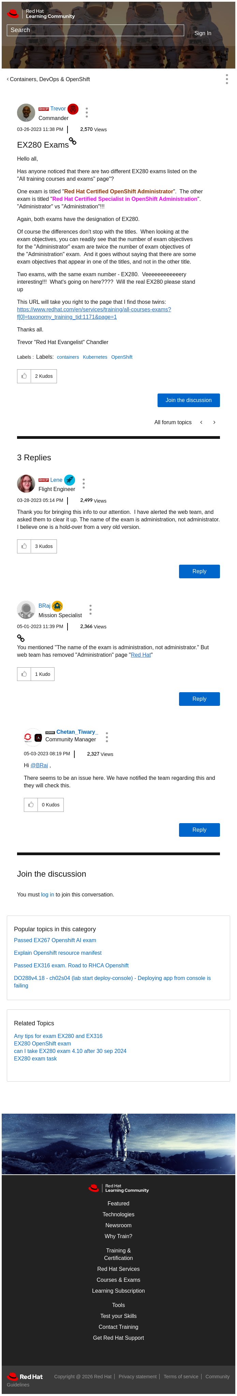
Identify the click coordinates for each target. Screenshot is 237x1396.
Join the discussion (189, 400)
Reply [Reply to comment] (200, 571)
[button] (86, 112)
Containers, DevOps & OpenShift (50, 79)
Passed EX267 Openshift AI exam (55, 940)
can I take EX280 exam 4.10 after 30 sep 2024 (70, 1051)
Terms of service (181, 1376)
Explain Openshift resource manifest (58, 953)
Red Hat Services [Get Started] (118, 1269)
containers (68, 357)
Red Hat (141, 655)
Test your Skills (118, 1316)
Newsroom (118, 1225)
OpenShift (121, 357)
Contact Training (118, 1327)
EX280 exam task (35, 1058)
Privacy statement (138, 1376)
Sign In (202, 33)
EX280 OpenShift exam (42, 1043)
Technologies (118, 1214)
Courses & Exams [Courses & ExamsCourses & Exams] (118, 1280)
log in (47, 894)
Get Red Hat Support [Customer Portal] (118, 1338)
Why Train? (118, 1236)
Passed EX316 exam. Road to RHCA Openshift (71, 965)
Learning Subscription (118, 1291)
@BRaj (39, 765)
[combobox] (95, 30)
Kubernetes (95, 357)
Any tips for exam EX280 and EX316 (58, 1036)
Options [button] (226, 79)
